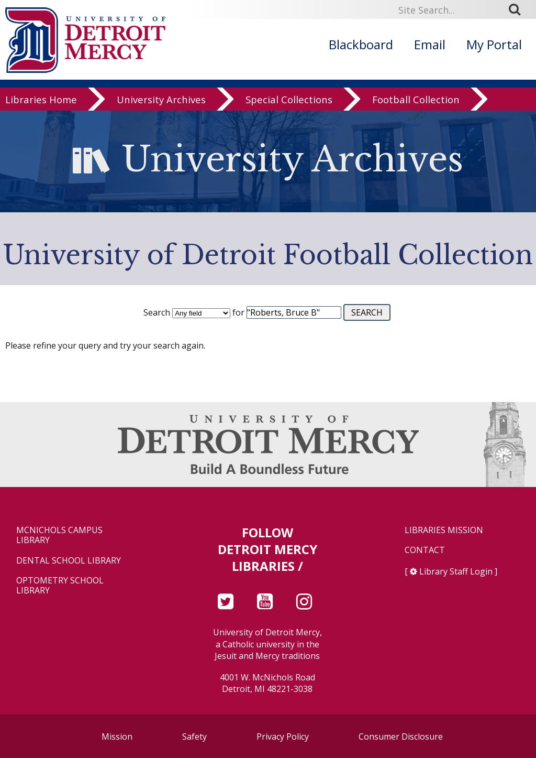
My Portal (494, 44)
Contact (425, 550)
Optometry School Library (60, 585)
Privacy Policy (282, 736)
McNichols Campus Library (59, 535)
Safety (194, 736)
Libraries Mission (444, 530)
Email (429, 44)
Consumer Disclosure (401, 736)
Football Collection (416, 100)
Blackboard (361, 44)
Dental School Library (68, 561)
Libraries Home (41, 100)
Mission (117, 736)
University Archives (161, 100)
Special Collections (288, 100)
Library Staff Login (456, 571)
